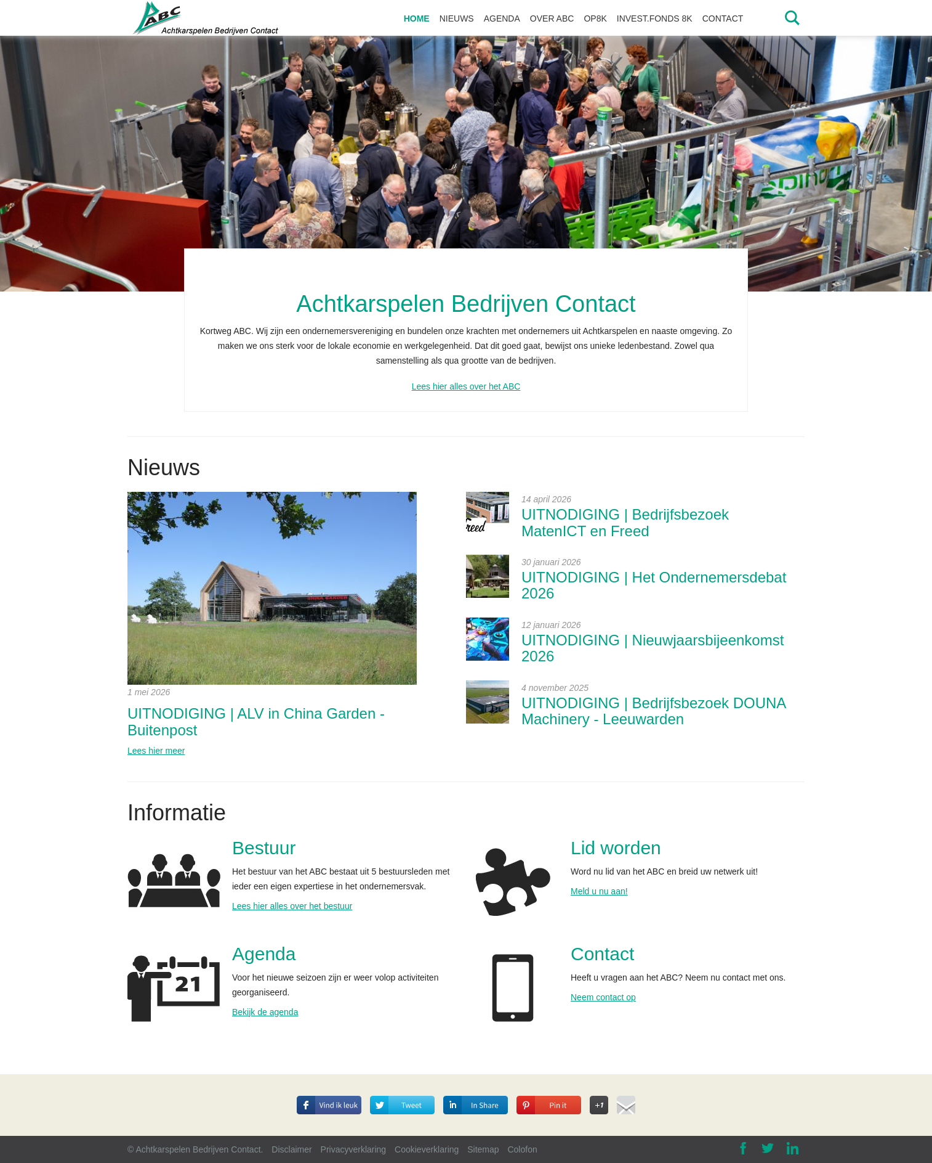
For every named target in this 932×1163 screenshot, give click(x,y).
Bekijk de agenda (265, 1012)
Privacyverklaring (354, 1149)
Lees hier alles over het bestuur (292, 906)
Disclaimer (291, 1149)
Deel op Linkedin (469, 1094)
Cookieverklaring (427, 1149)
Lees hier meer (156, 751)
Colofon (522, 1149)
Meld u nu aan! (599, 891)
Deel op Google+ (599, 1101)
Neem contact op (603, 997)
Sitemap (483, 1149)
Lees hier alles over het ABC (466, 386)
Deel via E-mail (626, 1103)
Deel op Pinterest (543, 1094)
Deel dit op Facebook (329, 1101)
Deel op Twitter (404, 1094)
